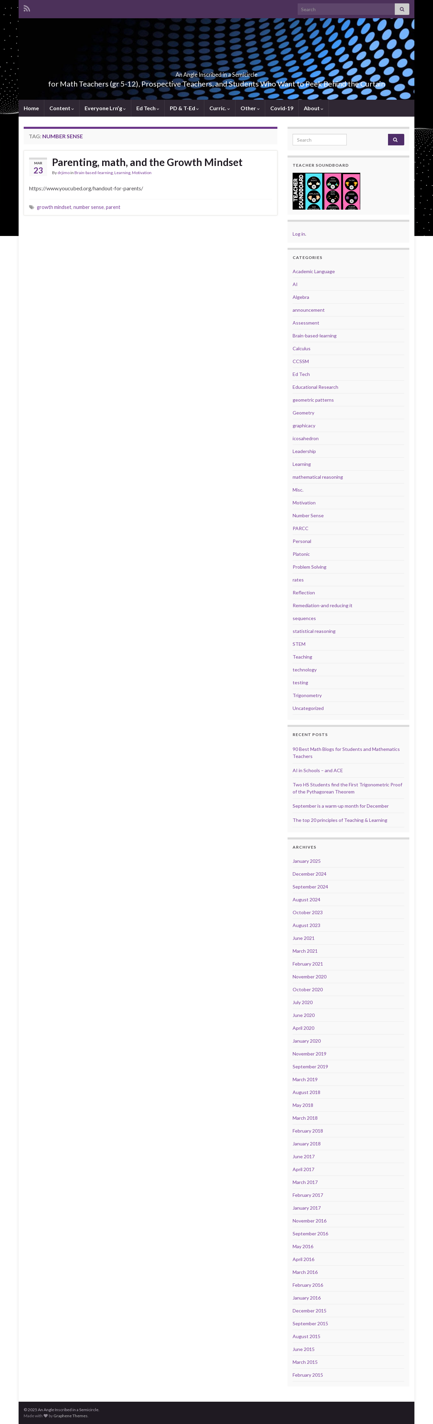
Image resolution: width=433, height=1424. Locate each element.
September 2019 (310, 1066)
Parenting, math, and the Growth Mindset (147, 162)
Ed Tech (147, 108)
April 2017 (303, 1169)
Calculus (302, 348)
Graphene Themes (70, 1415)
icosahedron (306, 438)
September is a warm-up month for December (341, 806)
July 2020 (303, 1002)
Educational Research (315, 387)
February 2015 (308, 1375)
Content (61, 108)
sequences (304, 618)
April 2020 (303, 1028)
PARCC (301, 528)
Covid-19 (281, 108)
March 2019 (305, 1079)
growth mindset (54, 207)
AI (295, 284)
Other (250, 108)
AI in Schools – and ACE (318, 770)
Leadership (304, 451)
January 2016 (307, 1298)
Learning (122, 172)
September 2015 (310, 1323)
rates (298, 580)
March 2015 (305, 1362)
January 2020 (307, 1041)
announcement (309, 310)
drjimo (64, 172)
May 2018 (303, 1105)
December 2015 (309, 1310)
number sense (88, 207)
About (313, 108)
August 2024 (306, 899)
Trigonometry (307, 695)
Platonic (301, 554)
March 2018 (305, 1118)
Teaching (302, 657)
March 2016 (305, 1272)
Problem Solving (309, 567)
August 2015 (306, 1336)
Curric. (219, 108)
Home (31, 108)
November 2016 (309, 1221)
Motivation (142, 172)
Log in (299, 234)
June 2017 (304, 1156)
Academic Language (314, 271)
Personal (302, 541)
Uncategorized (308, 708)
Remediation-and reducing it (322, 605)
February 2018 (308, 1131)
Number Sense (308, 515)
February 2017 (308, 1195)
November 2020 (309, 976)
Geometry (303, 413)
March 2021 (305, 951)
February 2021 (308, 964)
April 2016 (303, 1259)
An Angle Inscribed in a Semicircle (216, 72)
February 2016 (308, 1285)
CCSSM (301, 361)
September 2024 (310, 886)
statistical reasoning (314, 631)
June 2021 (304, 938)
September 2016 (310, 1233)
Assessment (306, 323)
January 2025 (307, 861)
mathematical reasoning (318, 477)
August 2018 (306, 1092)
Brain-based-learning (93, 172)
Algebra (301, 297)
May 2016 (303, 1246)
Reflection (304, 592)
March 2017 (305, 1182)
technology (305, 669)
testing (300, 682)
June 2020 (304, 1015)
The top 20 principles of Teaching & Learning (340, 820)
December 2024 (309, 874)
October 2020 (308, 989)
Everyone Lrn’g (105, 108)
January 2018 (307, 1143)
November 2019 (309, 1054)
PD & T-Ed (184, 108)
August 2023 (306, 925)
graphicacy (304, 425)
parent (113, 207)
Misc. (298, 490)
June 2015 (304, 1349)
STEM (299, 644)
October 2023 (308, 912)
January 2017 (307, 1208)
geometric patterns (313, 400)
